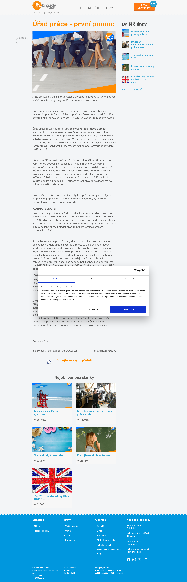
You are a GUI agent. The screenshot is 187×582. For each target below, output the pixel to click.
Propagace (70, 540)
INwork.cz (131, 536)
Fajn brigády (132, 528)
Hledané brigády (41, 531)
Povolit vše (129, 309)
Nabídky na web (104, 545)
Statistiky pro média (106, 540)
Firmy (108, 8)
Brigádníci (89, 8)
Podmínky (101, 535)
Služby (68, 535)
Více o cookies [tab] (130, 279)
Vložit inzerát (71, 526)
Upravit (93, 309)
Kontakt (100, 526)
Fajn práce (132, 544)
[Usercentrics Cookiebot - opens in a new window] (135, 271)
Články (37, 526)
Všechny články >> (132, 89)
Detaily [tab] (93, 279)
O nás (99, 531)
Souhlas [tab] (56, 279)
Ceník (68, 531)
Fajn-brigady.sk (134, 552)
